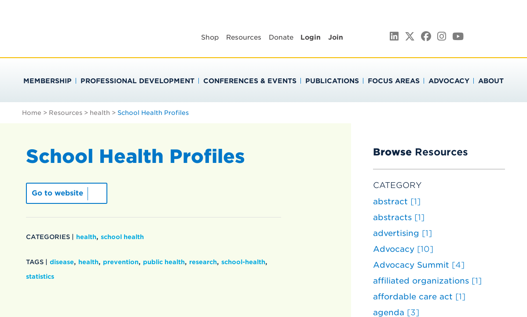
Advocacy (448, 81)
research (203, 261)
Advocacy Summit (419, 264)
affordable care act (419, 296)
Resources (243, 37)
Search (506, 36)
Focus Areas (394, 81)
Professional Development (137, 81)
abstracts (399, 217)
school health (122, 236)
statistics (40, 276)
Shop (210, 37)
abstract (397, 201)
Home (31, 112)
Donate (281, 37)
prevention (121, 261)
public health (164, 261)
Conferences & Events (249, 81)
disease (62, 261)
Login (310, 37)
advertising (402, 233)
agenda (396, 312)
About (491, 81)
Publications (332, 81)
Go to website (57, 193)
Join (335, 37)
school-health (243, 261)
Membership (47, 81)
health (100, 112)
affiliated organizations (427, 280)
